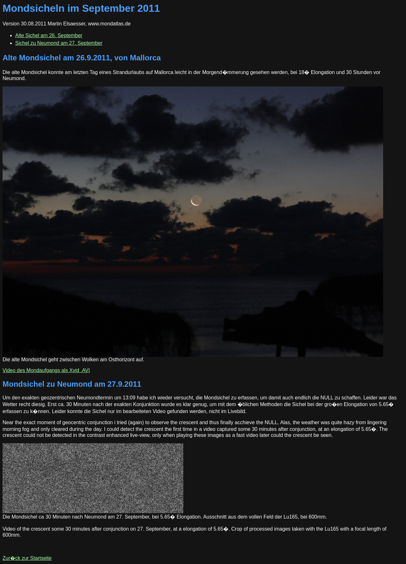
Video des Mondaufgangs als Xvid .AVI (46, 370)
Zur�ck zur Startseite (27, 558)
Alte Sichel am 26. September (48, 35)
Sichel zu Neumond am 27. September (58, 43)
